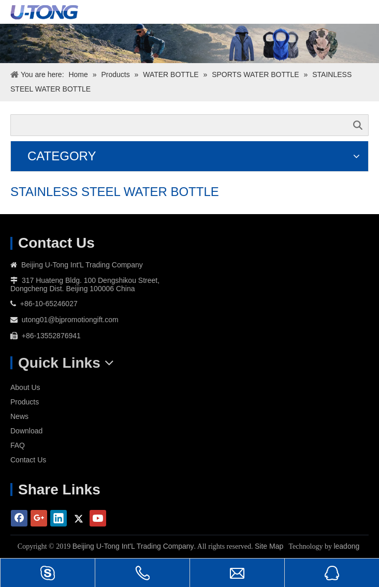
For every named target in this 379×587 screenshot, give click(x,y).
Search (357, 125)
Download (26, 431)
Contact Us (28, 460)
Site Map (269, 546)
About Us (25, 387)
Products (24, 402)
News (19, 416)
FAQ (17, 445)
